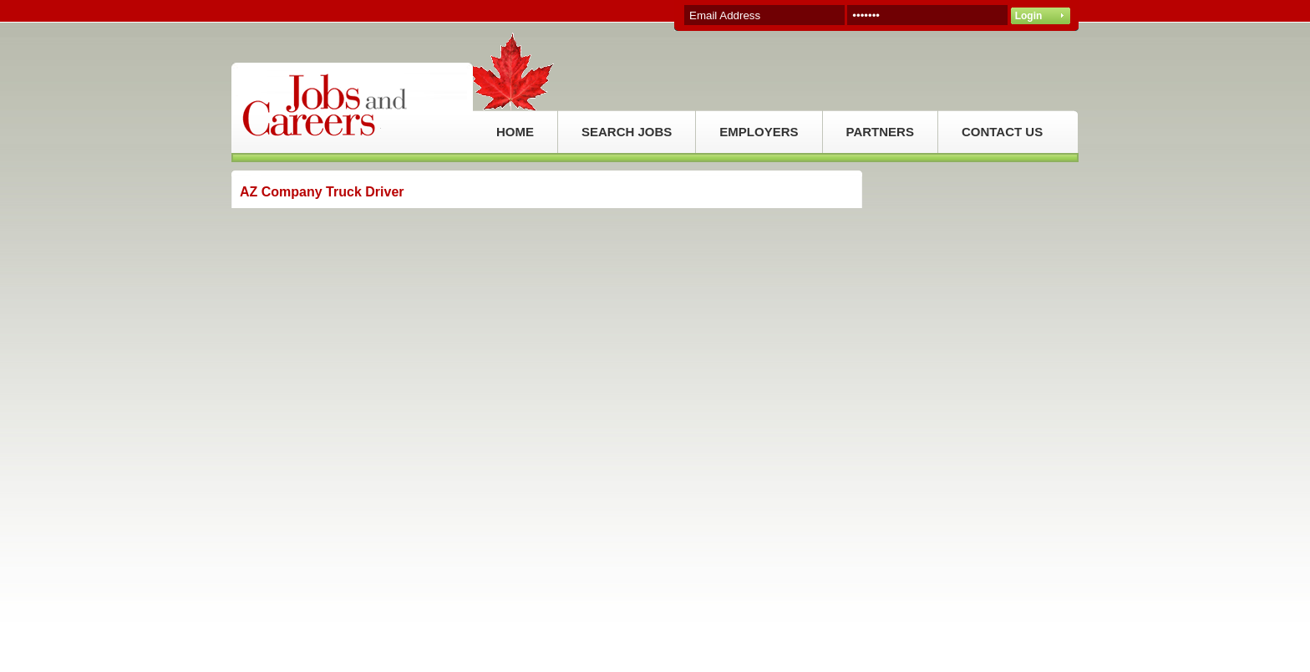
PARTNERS (880, 132)
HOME (515, 132)
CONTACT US (1002, 132)
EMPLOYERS (758, 132)
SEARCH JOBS (626, 132)
